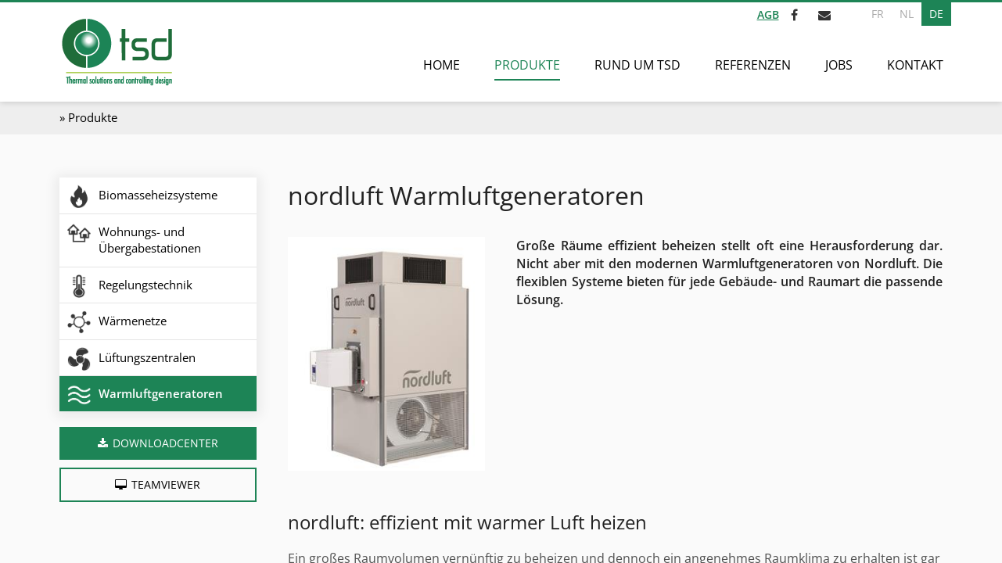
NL (907, 13)
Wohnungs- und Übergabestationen (150, 240)
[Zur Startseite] (116, 52)
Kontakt (915, 65)
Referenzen (753, 65)
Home (441, 65)
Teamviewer (165, 484)
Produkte (527, 65)
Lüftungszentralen (147, 357)
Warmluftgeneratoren (161, 393)
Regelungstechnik (145, 284)
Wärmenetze (133, 320)
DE (936, 13)
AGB (768, 14)
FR (877, 13)
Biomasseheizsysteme (158, 195)
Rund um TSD (637, 65)
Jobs (839, 65)
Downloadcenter (165, 443)
